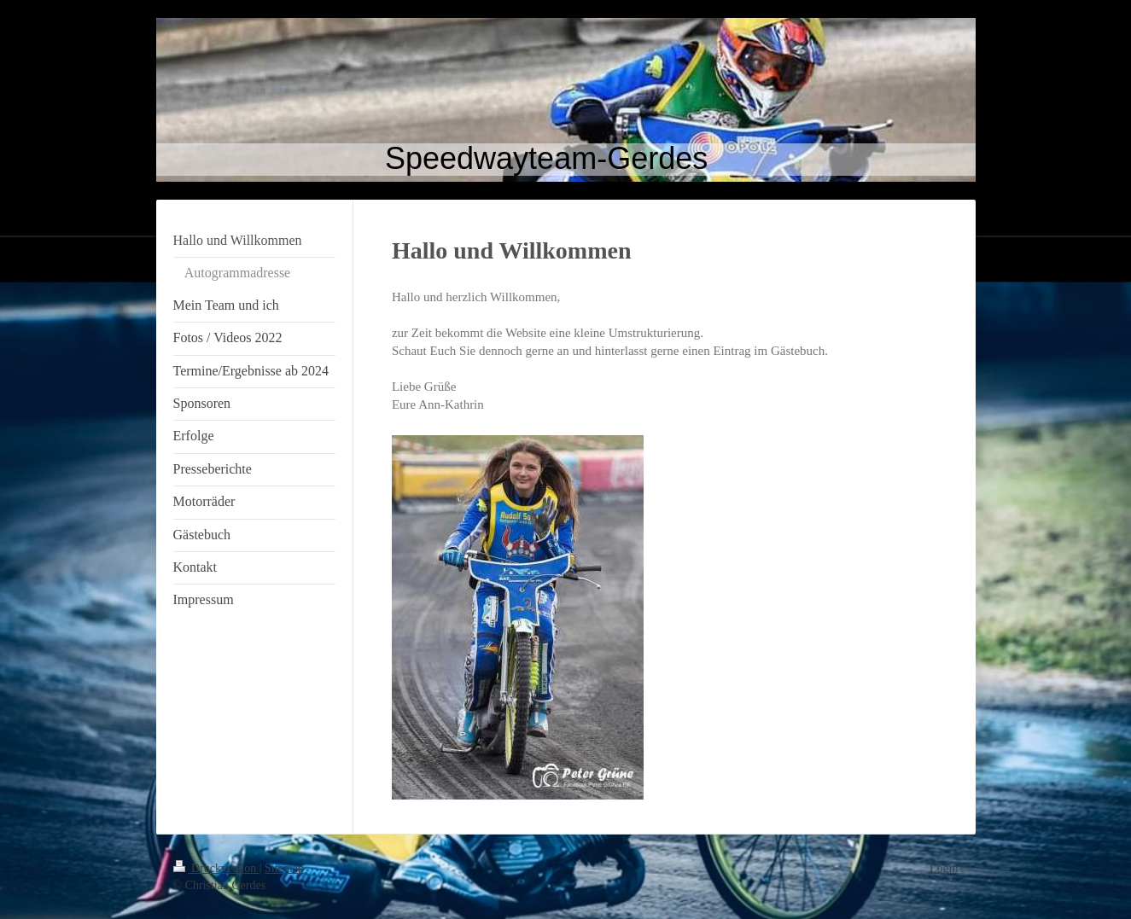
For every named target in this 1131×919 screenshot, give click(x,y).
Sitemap (284, 868)
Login (944, 868)
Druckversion (216, 868)
